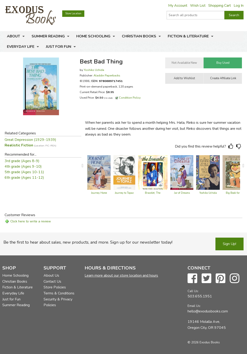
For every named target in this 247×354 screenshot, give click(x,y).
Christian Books (139, 36)
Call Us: (193, 291)
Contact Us (52, 281)
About (13, 36)
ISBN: (107, 81)
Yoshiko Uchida (94, 70)
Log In (239, 5)
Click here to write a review (30, 221)
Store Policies (55, 287)
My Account (177, 5)
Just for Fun (58, 46)
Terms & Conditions (59, 293)
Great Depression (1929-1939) (30, 139)
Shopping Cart (219, 5)
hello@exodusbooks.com (208, 311)
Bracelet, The (152, 193)
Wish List (198, 5)
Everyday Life (20, 46)
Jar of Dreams (182, 193)
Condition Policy (130, 98)
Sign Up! (229, 243)
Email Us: (194, 306)
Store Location (73, 13)
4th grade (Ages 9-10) (23, 166)
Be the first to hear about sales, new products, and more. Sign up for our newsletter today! (87, 242)
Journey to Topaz (124, 193)
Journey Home (99, 193)
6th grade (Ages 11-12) (24, 177)
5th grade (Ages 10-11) (24, 172)
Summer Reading (48, 36)
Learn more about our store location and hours (121, 275)
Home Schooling (93, 36)
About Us (51, 275)
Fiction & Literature (188, 36)
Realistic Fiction (30, 145)
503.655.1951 (200, 296)
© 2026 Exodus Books (204, 342)
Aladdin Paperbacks (107, 75)
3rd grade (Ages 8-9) (22, 160)
